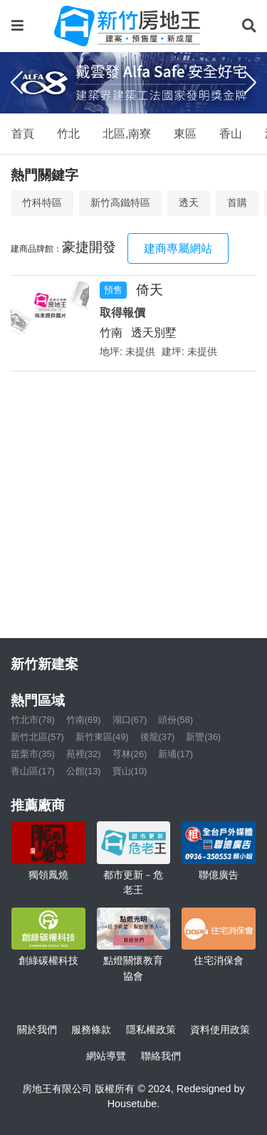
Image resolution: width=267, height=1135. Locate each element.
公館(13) (83, 771)
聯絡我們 (161, 1056)
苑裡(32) (83, 754)
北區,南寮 (127, 134)
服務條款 (91, 1029)
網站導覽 (106, 1056)
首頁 (22, 134)
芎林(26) (129, 754)
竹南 (111, 333)
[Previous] (16, 82)
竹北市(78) (33, 719)
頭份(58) (175, 719)
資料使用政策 (220, 1029)
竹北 (68, 134)
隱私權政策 (151, 1029)
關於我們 (37, 1029)
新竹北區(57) (37, 736)
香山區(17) (33, 771)
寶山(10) (129, 771)
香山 (230, 134)
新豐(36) (203, 736)
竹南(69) (83, 719)
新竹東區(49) (102, 736)
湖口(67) (129, 719)
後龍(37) (157, 736)
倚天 (149, 289)
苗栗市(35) (33, 754)
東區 (185, 134)
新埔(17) (175, 754)
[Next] (250, 82)
